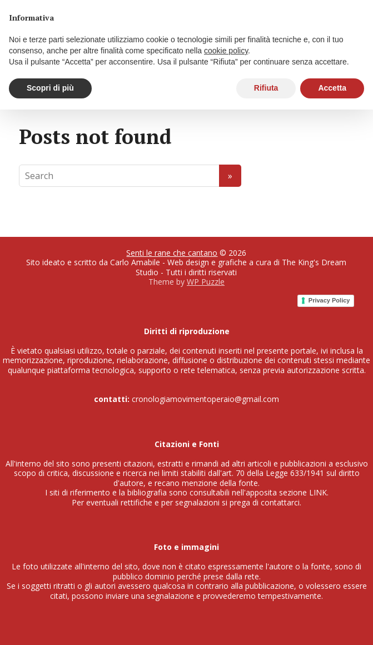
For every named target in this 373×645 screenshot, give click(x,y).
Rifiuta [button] (266, 87)
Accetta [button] (332, 87)
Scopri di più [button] (50, 87)
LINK (318, 492)
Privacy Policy (329, 300)
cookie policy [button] (226, 50)
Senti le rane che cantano (171, 252)
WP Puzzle (206, 281)
